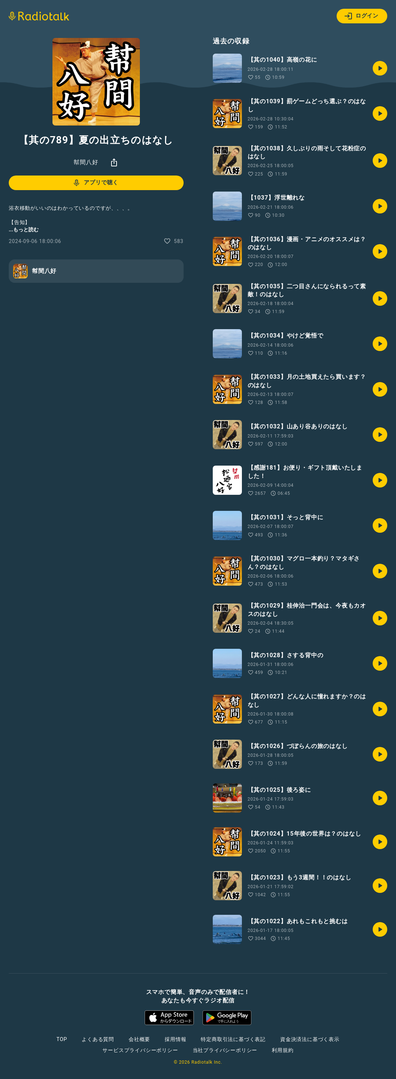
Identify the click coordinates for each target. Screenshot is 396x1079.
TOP (61, 1039)
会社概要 (139, 1039)
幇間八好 (86, 162)
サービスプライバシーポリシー (140, 1050)
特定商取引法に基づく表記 (233, 1039)
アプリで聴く (95, 182)
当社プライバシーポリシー (225, 1050)
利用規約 (282, 1050)
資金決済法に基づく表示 (310, 1039)
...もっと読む (24, 229)
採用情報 (175, 1039)
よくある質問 (98, 1039)
